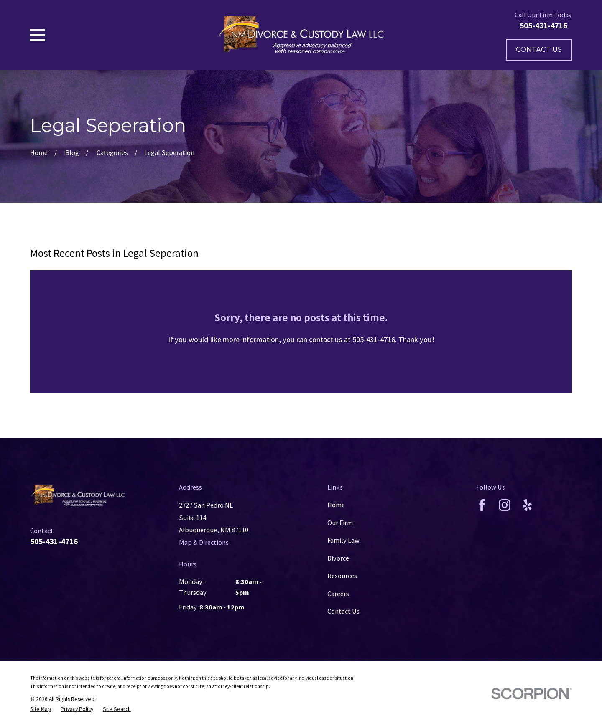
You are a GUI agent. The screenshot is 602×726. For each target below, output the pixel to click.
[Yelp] (527, 505)
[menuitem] (40, 709)
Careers (338, 593)
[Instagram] (504, 505)
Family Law (343, 540)
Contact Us (539, 49)
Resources (342, 575)
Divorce (338, 558)
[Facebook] (482, 505)
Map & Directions (204, 542)
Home (336, 504)
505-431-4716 (543, 25)
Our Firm (340, 522)
